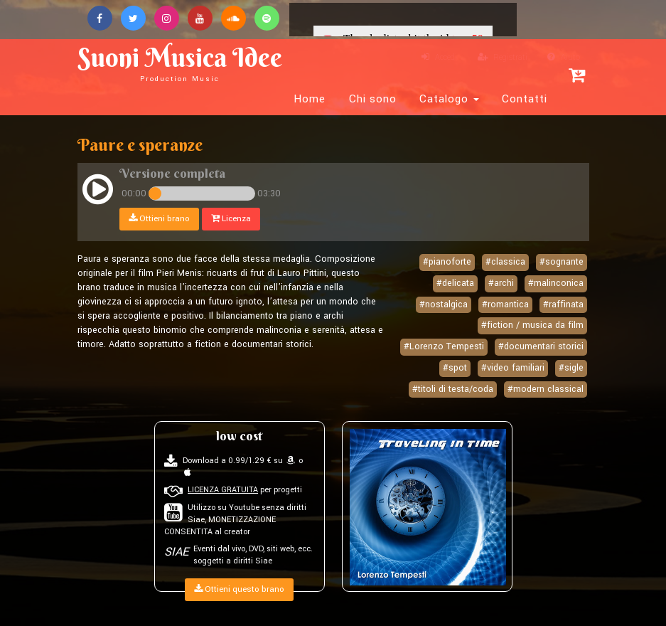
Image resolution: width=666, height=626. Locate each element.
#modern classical (545, 389)
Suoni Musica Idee (179, 62)
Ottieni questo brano (239, 589)
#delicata (455, 283)
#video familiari (512, 367)
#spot (455, 367)
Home (310, 99)
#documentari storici (541, 346)
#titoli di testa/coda (452, 389)
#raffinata (563, 304)
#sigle (571, 367)
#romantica (505, 304)
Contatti (524, 99)
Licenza (231, 219)
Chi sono (373, 99)
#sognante (561, 261)
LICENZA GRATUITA (223, 489)
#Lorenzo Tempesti (444, 346)
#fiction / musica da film (532, 325)
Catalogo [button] (449, 99)
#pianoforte (447, 261)
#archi (501, 283)
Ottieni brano (159, 219)
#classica (505, 261)
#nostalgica (443, 304)
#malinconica (556, 283)
